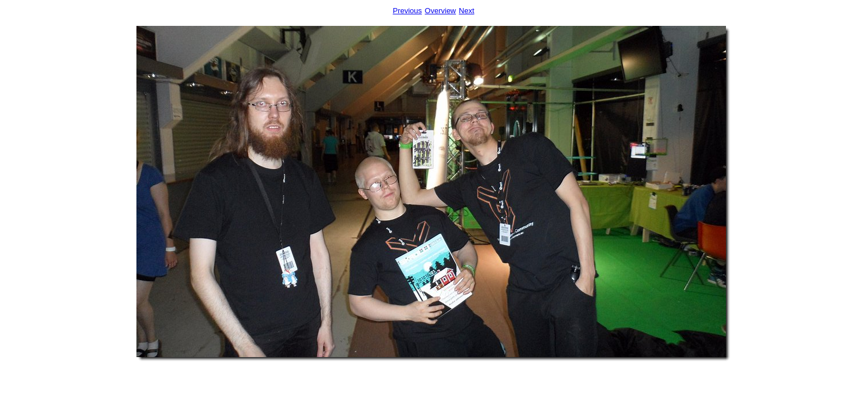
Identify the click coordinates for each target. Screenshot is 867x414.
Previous (407, 10)
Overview (440, 10)
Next (466, 10)
